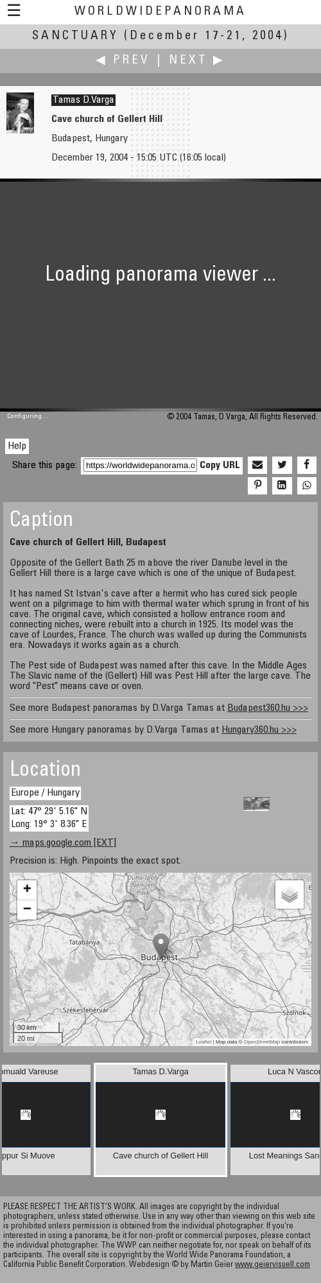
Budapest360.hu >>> (267, 708)
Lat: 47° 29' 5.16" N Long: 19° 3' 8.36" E (49, 818)
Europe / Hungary (45, 793)
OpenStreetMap (262, 1042)
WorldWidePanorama (160, 12)
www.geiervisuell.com (272, 1265)
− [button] (27, 910)
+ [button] (27, 890)
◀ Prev (123, 61)
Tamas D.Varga (83, 100)
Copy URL (220, 465)
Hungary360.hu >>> (259, 730)
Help (17, 446)
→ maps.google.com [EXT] (63, 843)
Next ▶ (197, 61)
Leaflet (203, 1042)
